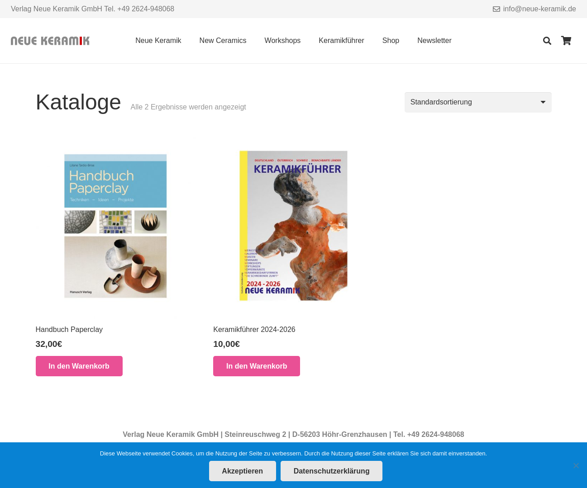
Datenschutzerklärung (332, 471)
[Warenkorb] (566, 40)
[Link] (50, 41)
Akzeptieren (242, 471)
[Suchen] (547, 41)
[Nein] (575, 465)
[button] (79, 366)
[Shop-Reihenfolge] (478, 102)
